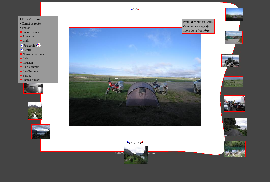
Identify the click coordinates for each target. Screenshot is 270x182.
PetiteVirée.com (30, 19)
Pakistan (26, 62)
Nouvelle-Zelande (32, 54)
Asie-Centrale (29, 67)
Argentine (27, 36)
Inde (24, 58)
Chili (24, 40)
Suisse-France (30, 32)
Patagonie (31, 45)
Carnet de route (30, 23)
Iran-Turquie (29, 71)
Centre (26, 50)
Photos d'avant (30, 80)
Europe (25, 75)
